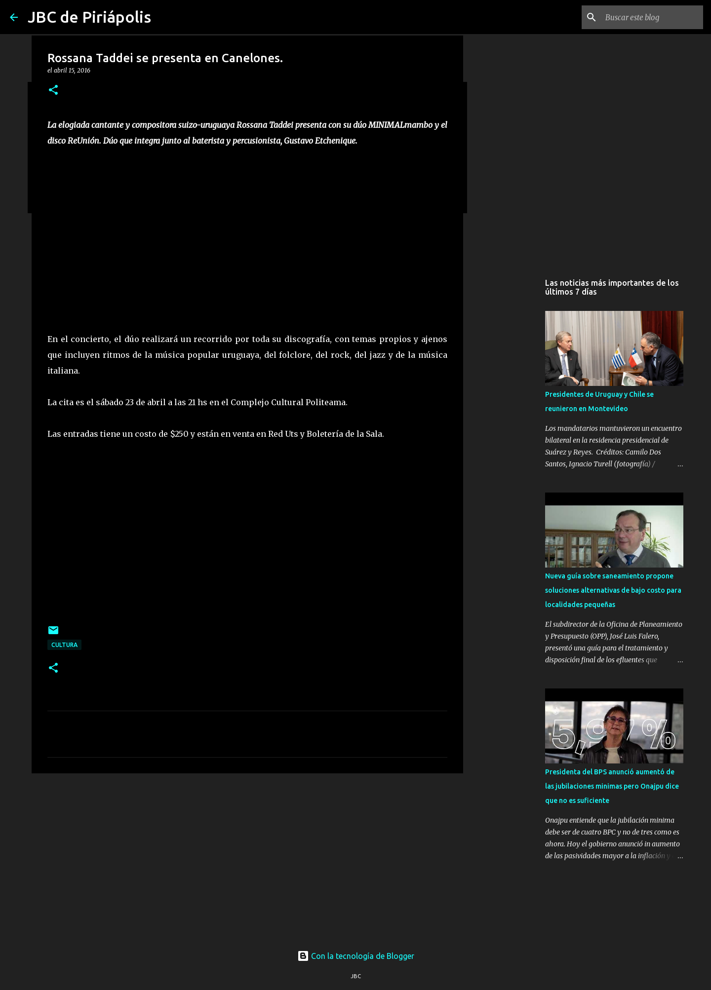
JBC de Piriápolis (89, 17)
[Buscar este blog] (651, 17)
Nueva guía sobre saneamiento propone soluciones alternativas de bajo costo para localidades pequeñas (613, 590)
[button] (53, 90)
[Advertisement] (247, 857)
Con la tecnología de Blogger (355, 956)
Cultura (64, 645)
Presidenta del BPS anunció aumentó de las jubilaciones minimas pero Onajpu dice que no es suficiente (612, 786)
